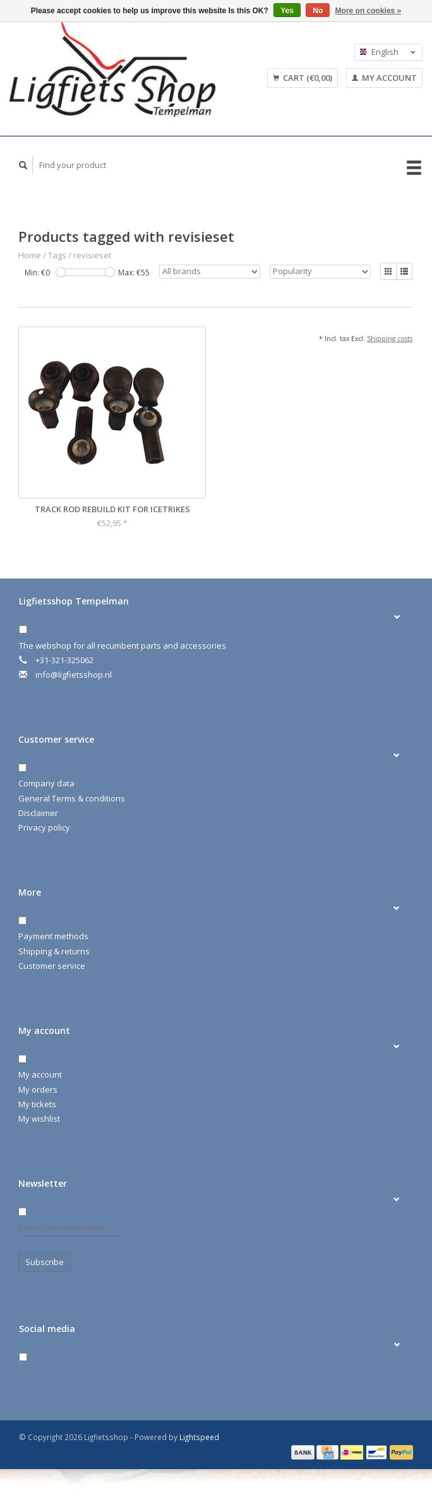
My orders (37, 1089)
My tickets (37, 1104)
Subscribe (44, 1262)
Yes (287, 10)
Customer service (51, 965)
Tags (57, 255)
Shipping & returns (54, 951)
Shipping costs (389, 338)
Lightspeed (199, 1437)
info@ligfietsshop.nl (73, 674)
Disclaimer (38, 813)
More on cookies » (368, 10)
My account (384, 77)
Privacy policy (44, 827)
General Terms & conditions (71, 798)
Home (29, 255)
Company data (46, 783)
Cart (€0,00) (302, 77)
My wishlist (39, 1118)
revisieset (92, 255)
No (318, 10)
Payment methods (53, 936)
